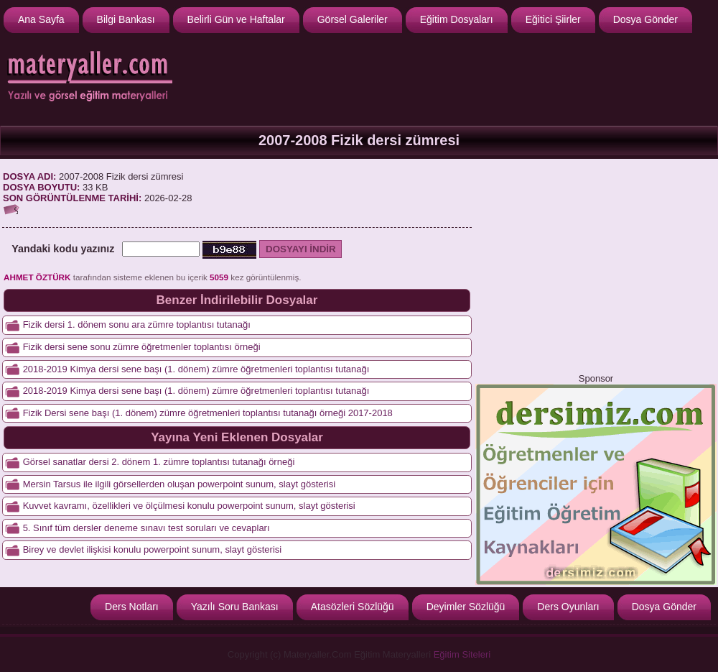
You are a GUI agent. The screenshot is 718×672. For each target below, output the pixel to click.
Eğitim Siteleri (462, 654)
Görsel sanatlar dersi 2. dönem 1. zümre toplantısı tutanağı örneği (159, 461)
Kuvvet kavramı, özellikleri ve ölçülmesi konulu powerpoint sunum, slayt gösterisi (189, 505)
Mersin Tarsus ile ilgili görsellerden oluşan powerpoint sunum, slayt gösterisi (179, 484)
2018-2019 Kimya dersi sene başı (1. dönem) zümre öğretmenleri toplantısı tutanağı (196, 390)
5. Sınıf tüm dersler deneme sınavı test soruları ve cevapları (146, 528)
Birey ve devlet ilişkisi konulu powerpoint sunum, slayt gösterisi (152, 549)
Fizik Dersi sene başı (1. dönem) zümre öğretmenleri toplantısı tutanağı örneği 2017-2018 (208, 413)
